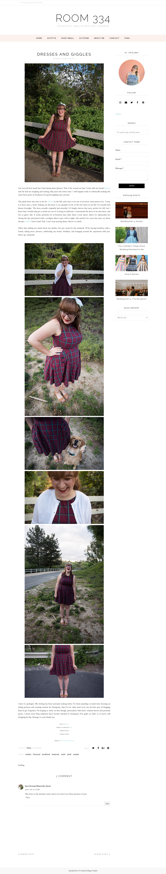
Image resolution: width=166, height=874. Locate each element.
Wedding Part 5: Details (131, 221)
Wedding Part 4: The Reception (132, 299)
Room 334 (83, 18)
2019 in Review (132, 274)
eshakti (28, 754)
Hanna (107, 188)
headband (46, 754)
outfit (63, 754)
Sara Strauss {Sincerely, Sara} (38, 786)
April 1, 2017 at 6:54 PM (32, 790)
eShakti (50, 201)
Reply (107, 804)
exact (70, 727)
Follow (118, 114)
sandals (28, 221)
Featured (36, 754)
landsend (55, 754)
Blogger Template (93, 871)
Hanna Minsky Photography (67, 741)
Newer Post (27, 854)
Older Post (101, 854)
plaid (69, 754)
